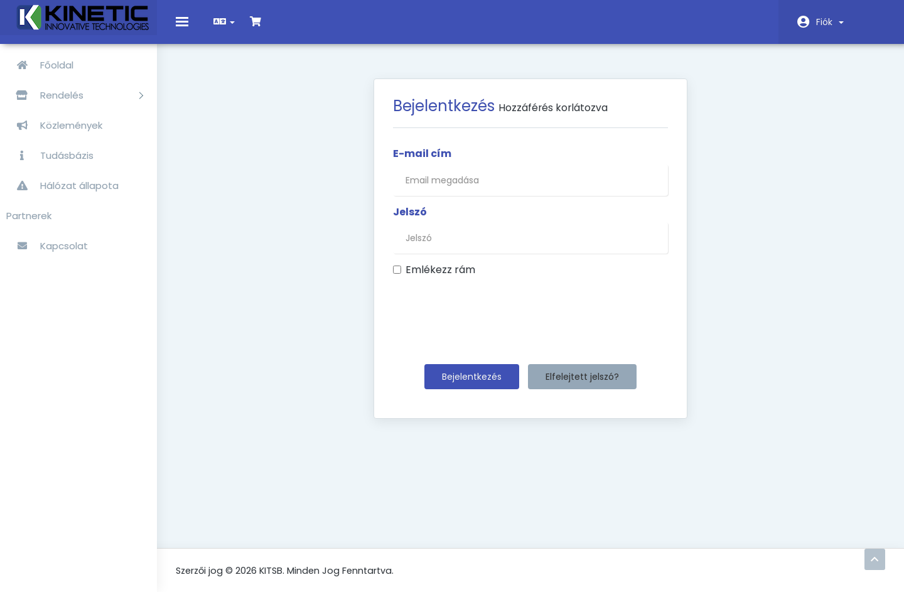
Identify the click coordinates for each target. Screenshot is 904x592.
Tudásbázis (50, 155)
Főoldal (39, 65)
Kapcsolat (47, 245)
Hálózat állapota (62, 185)
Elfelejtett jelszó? (582, 386)
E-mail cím (422, 163)
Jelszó (410, 221)
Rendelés (74, 95)
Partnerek (28, 215)
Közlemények (54, 125)
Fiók (830, 22)
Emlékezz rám (434, 279)
